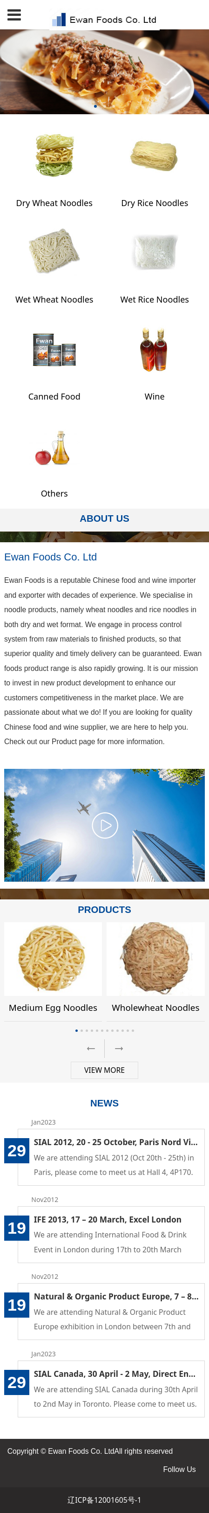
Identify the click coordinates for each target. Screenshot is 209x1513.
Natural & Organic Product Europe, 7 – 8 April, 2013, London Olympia (116, 1296)
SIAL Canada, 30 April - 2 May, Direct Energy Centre (116, 1373)
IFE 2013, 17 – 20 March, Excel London (108, 1219)
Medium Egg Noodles (53, 1008)
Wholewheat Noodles (155, 1008)
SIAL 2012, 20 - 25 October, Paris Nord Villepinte (116, 1142)
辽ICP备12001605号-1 (104, 1500)
